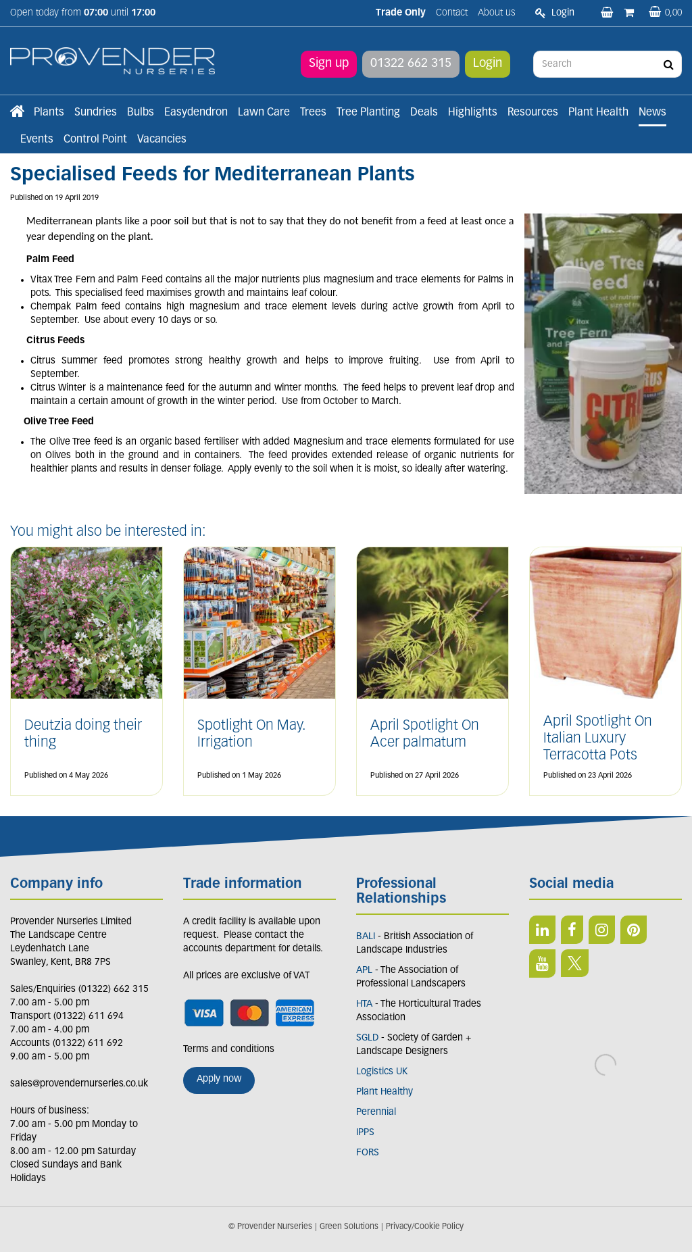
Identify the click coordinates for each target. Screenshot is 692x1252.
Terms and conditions (228, 1050)
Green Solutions (349, 1227)
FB (572, 930)
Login (487, 63)
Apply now (219, 1079)
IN (602, 930)
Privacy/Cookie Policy (425, 1227)
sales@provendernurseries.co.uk (79, 1084)
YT (542, 963)
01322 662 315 (410, 63)
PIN (633, 930)
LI (542, 930)
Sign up (329, 63)
